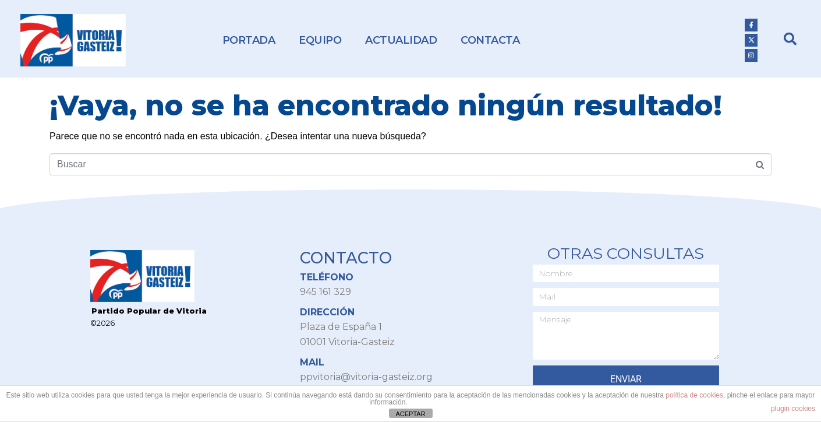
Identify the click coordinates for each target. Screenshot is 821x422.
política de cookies (694, 395)
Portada (248, 40)
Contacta (490, 40)
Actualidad (401, 40)
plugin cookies (793, 409)
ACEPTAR (410, 413)
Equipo (320, 40)
